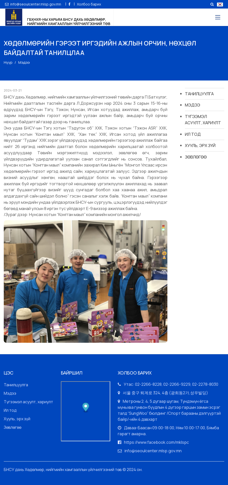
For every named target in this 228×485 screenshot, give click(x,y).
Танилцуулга (199, 93)
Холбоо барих (89, 4)
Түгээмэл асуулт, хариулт (203, 120)
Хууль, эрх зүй (200, 145)
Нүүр (8, 62)
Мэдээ (192, 105)
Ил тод (193, 134)
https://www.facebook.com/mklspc (156, 442)
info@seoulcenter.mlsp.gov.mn (33, 4)
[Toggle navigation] (217, 17)
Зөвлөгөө (196, 157)
